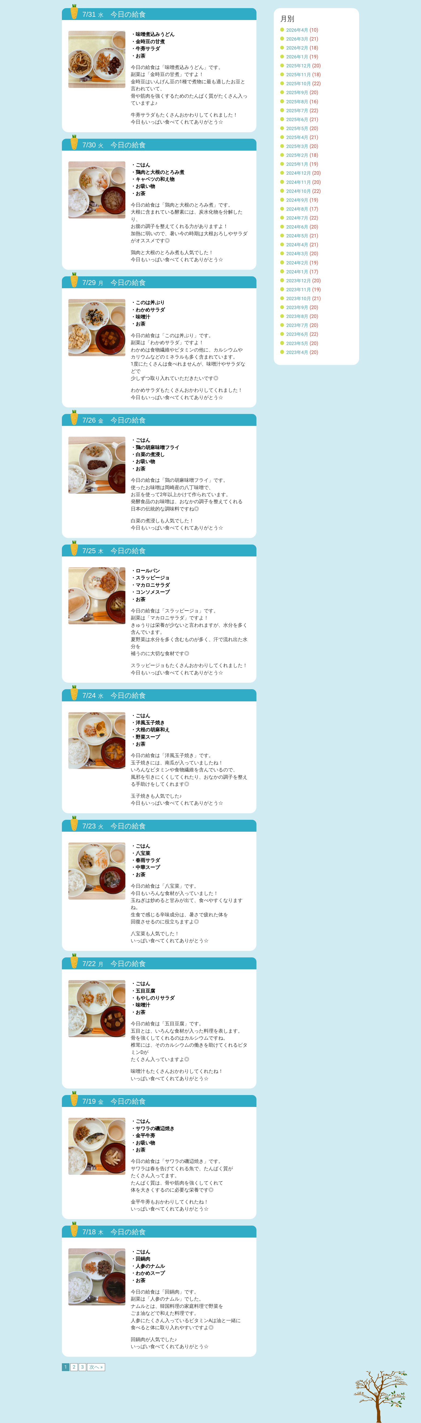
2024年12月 (299, 173)
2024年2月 (297, 263)
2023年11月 (299, 289)
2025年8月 (297, 101)
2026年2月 (297, 48)
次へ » (96, 1367)
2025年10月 (299, 83)
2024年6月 (297, 227)
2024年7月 (297, 218)
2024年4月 (297, 244)
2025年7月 (297, 110)
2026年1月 (297, 56)
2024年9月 (297, 200)
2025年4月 (297, 137)
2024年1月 (297, 271)
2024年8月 (297, 209)
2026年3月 (297, 39)
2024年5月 (297, 235)
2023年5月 (297, 343)
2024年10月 (299, 191)
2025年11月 (299, 74)
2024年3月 (297, 253)
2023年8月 (297, 316)
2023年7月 (297, 325)
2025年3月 (297, 146)
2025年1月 (297, 164)
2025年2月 (297, 155)
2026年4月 (297, 30)
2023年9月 (297, 307)
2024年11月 (299, 182)
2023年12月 (299, 280)
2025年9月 (297, 92)
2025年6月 (297, 119)
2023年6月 (297, 334)
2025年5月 (297, 128)
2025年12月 (299, 65)
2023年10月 (299, 298)
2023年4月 (297, 352)
